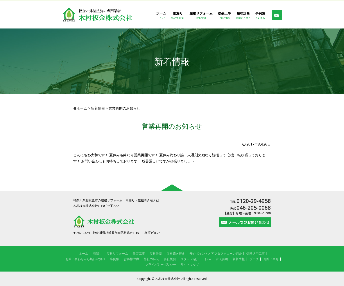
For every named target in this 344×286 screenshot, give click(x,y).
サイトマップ (190, 264)
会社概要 (170, 259)
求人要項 (222, 259)
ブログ (254, 259)
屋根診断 (243, 15)
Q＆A (207, 259)
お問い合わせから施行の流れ (85, 259)
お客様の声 (131, 259)
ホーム (161, 15)
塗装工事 (224, 15)
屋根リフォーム (201, 15)
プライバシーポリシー (160, 264)
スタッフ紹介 (190, 259)
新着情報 (239, 259)
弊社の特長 (151, 259)
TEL (250, 202)
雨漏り (177, 15)
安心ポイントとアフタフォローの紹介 (216, 253)
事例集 (260, 15)
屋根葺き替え (176, 253)
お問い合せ (271, 259)
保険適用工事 (255, 253)
